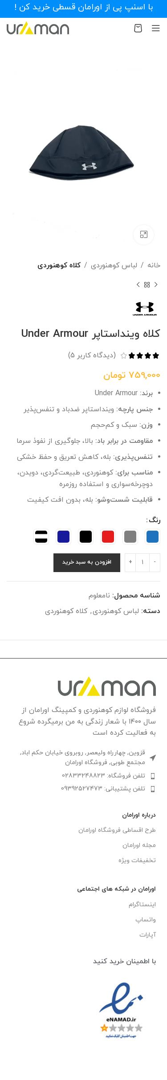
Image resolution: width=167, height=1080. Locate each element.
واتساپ (145, 920)
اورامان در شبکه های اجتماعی (116, 889)
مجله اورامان (139, 845)
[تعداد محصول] (142, 562)
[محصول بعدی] (138, 285)
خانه (153, 265)
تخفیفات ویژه (137, 860)
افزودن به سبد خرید (86, 562)
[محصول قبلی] (155, 285)
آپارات (147, 935)
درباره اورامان (139, 815)
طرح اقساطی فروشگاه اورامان (117, 830)
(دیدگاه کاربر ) (92, 355)
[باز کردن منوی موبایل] (156, 28)
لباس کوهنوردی (114, 265)
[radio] (152, 536)
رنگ (154, 520)
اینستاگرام (142, 904)
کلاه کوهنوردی (59, 265)
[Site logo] (38, 27)
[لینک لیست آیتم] (83, 776)
